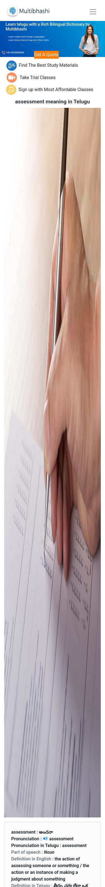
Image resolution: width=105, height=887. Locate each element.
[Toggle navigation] (93, 11)
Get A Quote (46, 54)
